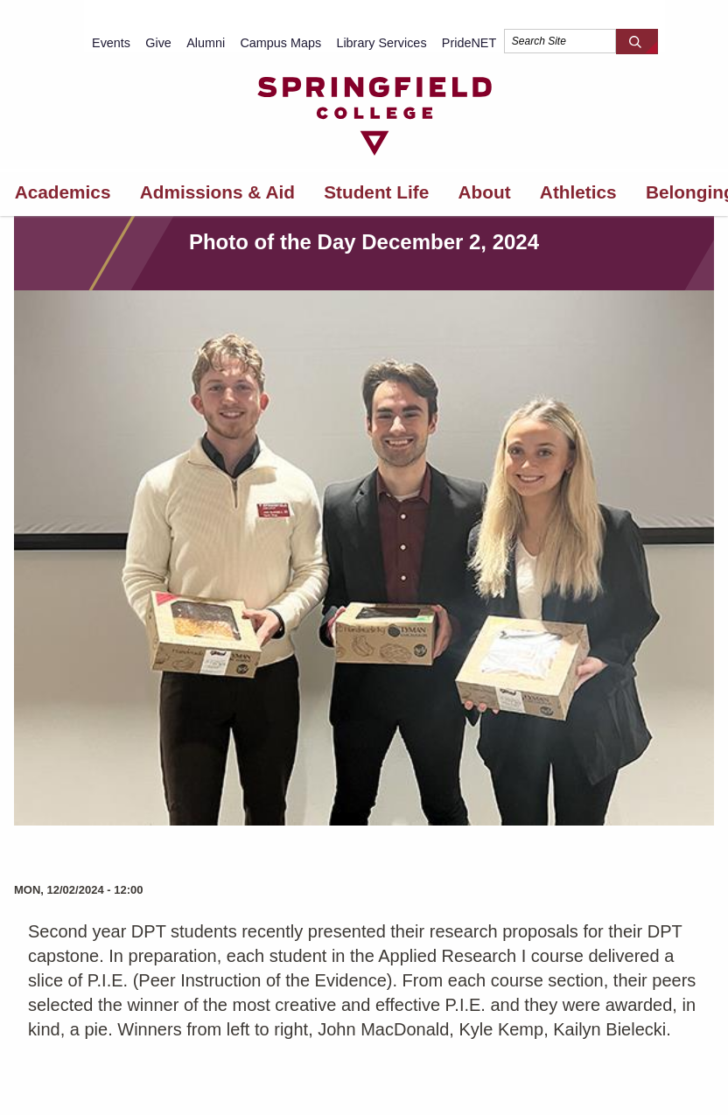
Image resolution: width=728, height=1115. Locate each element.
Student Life (376, 192)
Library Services (381, 43)
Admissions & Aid (217, 192)
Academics (63, 192)
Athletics (578, 192)
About (484, 192)
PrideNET (469, 43)
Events (111, 43)
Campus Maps (280, 43)
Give (158, 43)
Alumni (205, 43)
